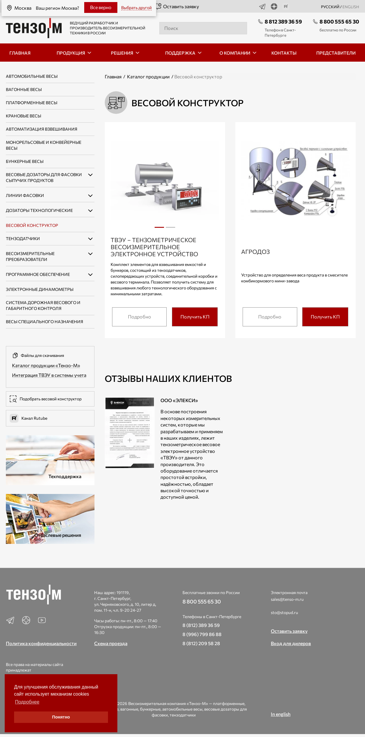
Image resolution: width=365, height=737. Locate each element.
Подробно (139, 316)
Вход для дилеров (291, 643)
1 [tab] (159, 227)
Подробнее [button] (27, 701)
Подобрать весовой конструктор (46, 399)
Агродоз (255, 251)
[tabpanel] (165, 181)
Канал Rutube (28, 418)
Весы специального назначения (44, 321)
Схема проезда (110, 643)
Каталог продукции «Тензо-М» (46, 365)
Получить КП (194, 316)
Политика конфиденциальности (41, 643)
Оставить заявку (177, 6)
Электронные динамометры (39, 289)
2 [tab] (170, 229)
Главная (113, 76)
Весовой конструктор (32, 225)
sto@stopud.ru (284, 612)
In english (280, 714)
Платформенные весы (31, 102)
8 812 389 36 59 (283, 21)
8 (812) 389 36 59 (201, 625)
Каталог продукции (148, 76)
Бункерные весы (24, 161)
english (350, 6)
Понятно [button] (61, 717)
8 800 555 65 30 (339, 21)
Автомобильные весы (32, 76)
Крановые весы (23, 115)
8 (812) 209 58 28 (201, 643)
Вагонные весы (24, 89)
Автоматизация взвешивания (41, 129)
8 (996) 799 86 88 (202, 634)
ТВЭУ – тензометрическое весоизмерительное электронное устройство (154, 246)
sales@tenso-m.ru (287, 599)
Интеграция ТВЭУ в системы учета (49, 375)
